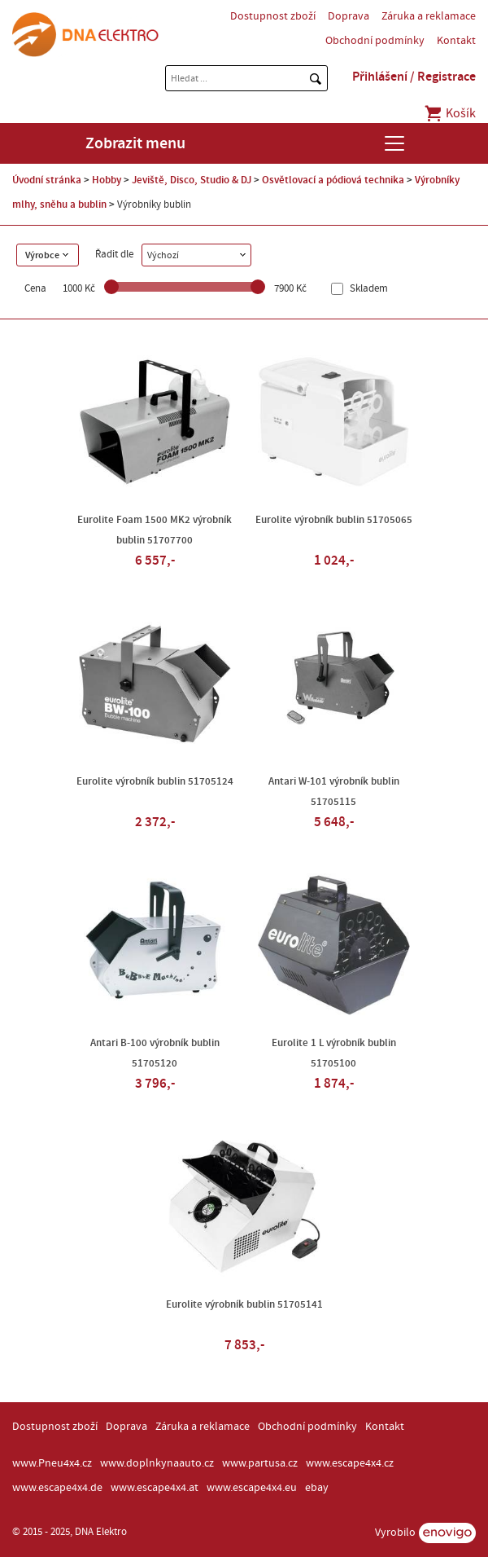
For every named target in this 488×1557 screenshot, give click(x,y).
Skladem (367, 289)
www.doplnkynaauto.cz (157, 1463)
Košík (449, 113)
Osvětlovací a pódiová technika (333, 180)
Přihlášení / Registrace (414, 76)
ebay (317, 1487)
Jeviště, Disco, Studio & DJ (191, 180)
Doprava (348, 16)
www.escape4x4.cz (350, 1463)
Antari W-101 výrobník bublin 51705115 (333, 791)
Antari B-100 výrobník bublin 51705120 (155, 1053)
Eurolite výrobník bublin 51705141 (244, 1304)
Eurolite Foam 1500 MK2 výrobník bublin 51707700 (154, 530)
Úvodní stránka (46, 180)
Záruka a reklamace (428, 16)
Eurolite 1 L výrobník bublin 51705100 (334, 1053)
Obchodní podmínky (375, 40)
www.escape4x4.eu (252, 1487)
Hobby (106, 180)
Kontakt (456, 40)
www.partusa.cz (260, 1463)
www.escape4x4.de (57, 1487)
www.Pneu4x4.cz (52, 1463)
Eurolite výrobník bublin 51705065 (333, 520)
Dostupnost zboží (273, 16)
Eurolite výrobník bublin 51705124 (154, 781)
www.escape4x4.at (154, 1487)
